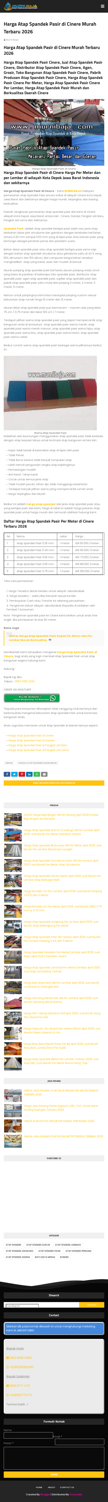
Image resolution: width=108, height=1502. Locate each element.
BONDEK (64, 1257)
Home (39, 1487)
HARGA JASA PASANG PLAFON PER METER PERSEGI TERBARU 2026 (63, 1136)
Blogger (45, 1494)
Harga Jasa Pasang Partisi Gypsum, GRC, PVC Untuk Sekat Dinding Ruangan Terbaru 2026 (61, 1108)
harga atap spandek (41, 504)
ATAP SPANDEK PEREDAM (78, 1251)
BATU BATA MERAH (45, 1257)
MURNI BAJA (72, 191)
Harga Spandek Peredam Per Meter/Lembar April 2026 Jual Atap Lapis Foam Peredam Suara (62, 954)
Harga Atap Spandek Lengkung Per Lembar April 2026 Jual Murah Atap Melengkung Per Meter (61, 923)
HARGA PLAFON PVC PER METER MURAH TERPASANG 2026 (59, 1121)
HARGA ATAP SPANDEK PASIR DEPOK (37, 762)
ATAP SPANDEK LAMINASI (68, 1244)
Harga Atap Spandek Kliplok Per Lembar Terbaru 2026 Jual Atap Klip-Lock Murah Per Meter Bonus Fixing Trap (61, 1061)
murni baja (12, 40)
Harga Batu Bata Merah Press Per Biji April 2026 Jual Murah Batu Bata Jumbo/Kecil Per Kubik (61, 1046)
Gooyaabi (76, 1494)
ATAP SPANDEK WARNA (18, 1257)
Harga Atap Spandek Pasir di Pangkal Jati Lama (38, 750)
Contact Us (67, 1487)
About (51, 1487)
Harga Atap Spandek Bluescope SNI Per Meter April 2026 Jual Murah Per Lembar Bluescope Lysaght (62, 847)
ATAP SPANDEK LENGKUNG (19, 1251)
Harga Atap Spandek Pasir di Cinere (31, 735)
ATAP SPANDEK (13, 1244)
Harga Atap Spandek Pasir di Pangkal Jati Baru (37, 745)
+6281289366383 (20, 1367)
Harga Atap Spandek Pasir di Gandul (31, 740)
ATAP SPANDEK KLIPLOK (38, 1244)
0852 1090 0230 (25, 681)
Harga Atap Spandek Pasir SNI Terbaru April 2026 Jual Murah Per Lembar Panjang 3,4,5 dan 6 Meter (62, 939)
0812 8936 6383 (19, 1358)
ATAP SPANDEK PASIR (49, 1251)
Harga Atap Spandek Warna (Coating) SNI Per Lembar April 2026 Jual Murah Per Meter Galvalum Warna (61, 832)
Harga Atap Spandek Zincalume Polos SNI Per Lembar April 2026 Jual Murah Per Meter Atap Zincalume (61, 862)
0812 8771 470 (18, 1386)
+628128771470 (19, 1395)
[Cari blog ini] (22, 1306)
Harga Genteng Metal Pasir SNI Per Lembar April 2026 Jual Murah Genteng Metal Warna (61, 1000)
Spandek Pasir (14, 228)
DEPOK (9, 762)
